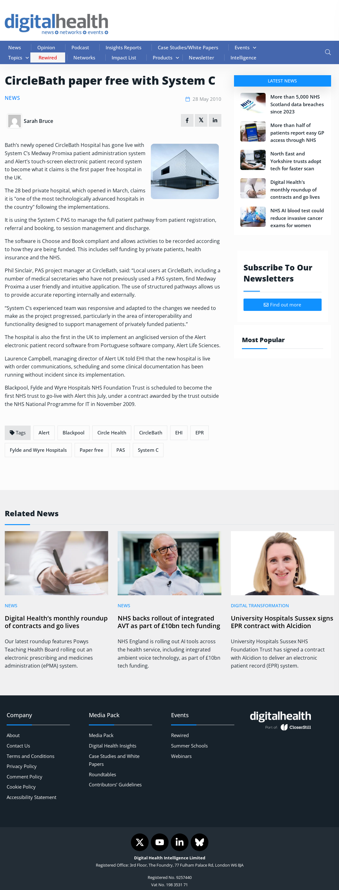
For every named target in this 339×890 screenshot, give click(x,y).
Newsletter (201, 57)
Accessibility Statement (31, 797)
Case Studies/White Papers (188, 47)
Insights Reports (123, 47)
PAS (120, 450)
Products (162, 57)
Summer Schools (189, 745)
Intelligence (243, 57)
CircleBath (150, 432)
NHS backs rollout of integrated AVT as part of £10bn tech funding (169, 622)
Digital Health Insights (112, 745)
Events (242, 47)
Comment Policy (24, 776)
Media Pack (101, 735)
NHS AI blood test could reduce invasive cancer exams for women (297, 217)
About (13, 735)
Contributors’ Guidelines (115, 784)
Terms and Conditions (30, 756)
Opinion (46, 47)
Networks (84, 57)
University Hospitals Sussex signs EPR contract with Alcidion (282, 622)
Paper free (91, 450)
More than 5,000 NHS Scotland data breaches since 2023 (297, 104)
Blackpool (73, 432)
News (14, 47)
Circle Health (111, 432)
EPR (199, 432)
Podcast (80, 47)
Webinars (181, 756)
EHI (178, 432)
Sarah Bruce (38, 121)
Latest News (282, 81)
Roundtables (102, 774)
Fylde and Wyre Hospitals (38, 450)
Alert (44, 432)
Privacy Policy (22, 766)
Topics (15, 57)
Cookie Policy (21, 787)
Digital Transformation (260, 605)
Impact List (124, 57)
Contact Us (18, 745)
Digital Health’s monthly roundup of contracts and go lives (295, 189)
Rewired (48, 57)
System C (148, 450)
